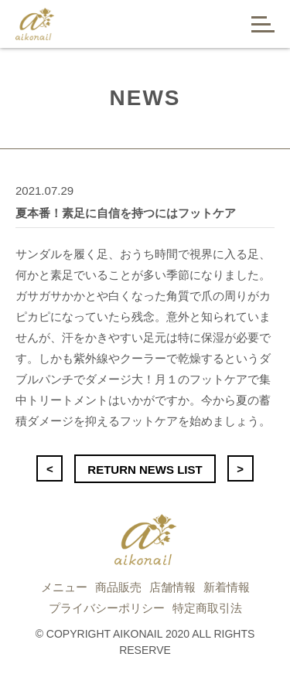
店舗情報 (172, 587)
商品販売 (118, 587)
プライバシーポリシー (107, 607)
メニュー (64, 587)
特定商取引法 (207, 607)
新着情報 (226, 587)
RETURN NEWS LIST (144, 469)
